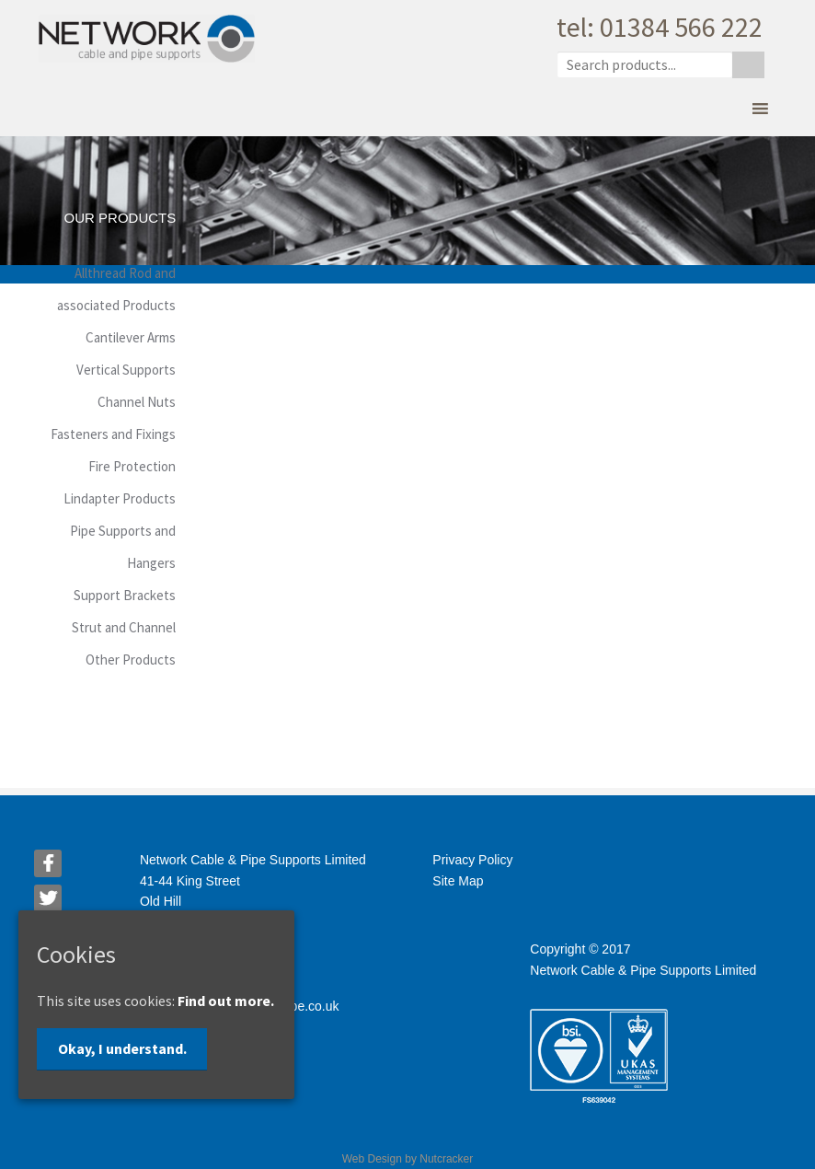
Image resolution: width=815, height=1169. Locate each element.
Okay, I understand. (122, 1048)
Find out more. (226, 1000)
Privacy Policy (472, 859)
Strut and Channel (124, 627)
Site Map (457, 881)
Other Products (131, 659)
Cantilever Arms (131, 337)
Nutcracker (446, 1158)
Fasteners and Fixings (113, 434)
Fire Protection (132, 466)
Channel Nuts (137, 402)
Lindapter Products (119, 498)
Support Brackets (125, 595)
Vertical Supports (126, 369)
